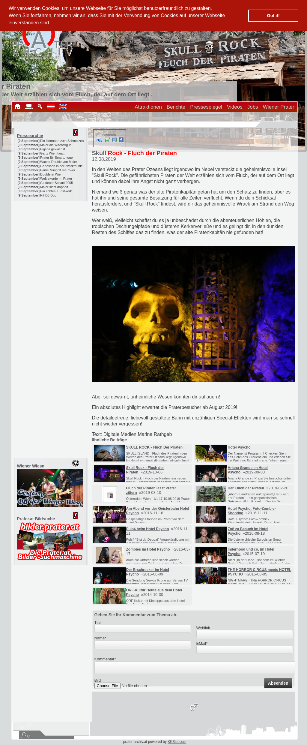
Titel (98, 622)
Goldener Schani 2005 (56, 183)
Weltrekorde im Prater (56, 178)
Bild (97, 682)
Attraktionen (148, 107)
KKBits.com (177, 742)
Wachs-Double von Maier (58, 162)
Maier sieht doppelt (54, 187)
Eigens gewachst (52, 149)
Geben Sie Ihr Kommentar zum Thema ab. (135, 614)
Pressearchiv (30, 135)
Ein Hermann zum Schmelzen (62, 141)
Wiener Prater (278, 107)
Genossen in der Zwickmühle (61, 166)
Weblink (203, 628)
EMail (202, 643)
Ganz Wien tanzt (52, 153)
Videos (235, 107)
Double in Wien (51, 174)
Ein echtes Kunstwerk (56, 191)
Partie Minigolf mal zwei (57, 170)
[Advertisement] (51, 238)
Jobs (252, 107)
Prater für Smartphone (56, 157)
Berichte (176, 107)
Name (100, 638)
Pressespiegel (206, 107)
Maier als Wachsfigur (55, 145)
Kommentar (105, 659)
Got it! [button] (273, 15)
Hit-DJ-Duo (48, 195)
